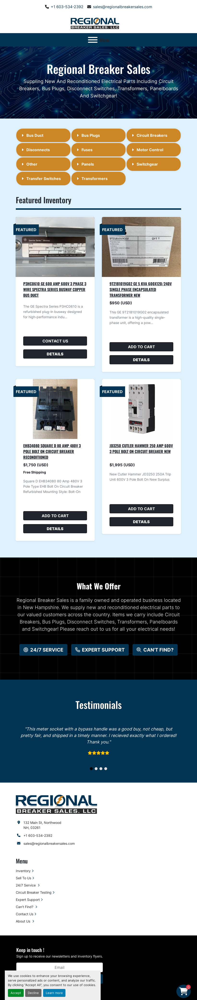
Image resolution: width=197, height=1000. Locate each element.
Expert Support (28, 900)
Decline (33, 993)
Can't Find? (25, 907)
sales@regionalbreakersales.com (122, 6)
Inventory (23, 871)
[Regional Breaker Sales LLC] (56, 804)
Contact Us (55, 341)
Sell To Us (23, 878)
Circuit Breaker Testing (34, 892)
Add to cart (141, 346)
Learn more (54, 993)
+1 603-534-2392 (67, 6)
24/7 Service (26, 885)
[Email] (59, 967)
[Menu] (93, 40)
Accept (16, 993)
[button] (43, 650)
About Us (23, 921)
